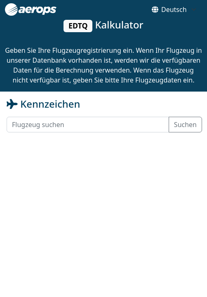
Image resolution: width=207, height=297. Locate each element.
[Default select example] (181, 9)
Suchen (185, 124)
